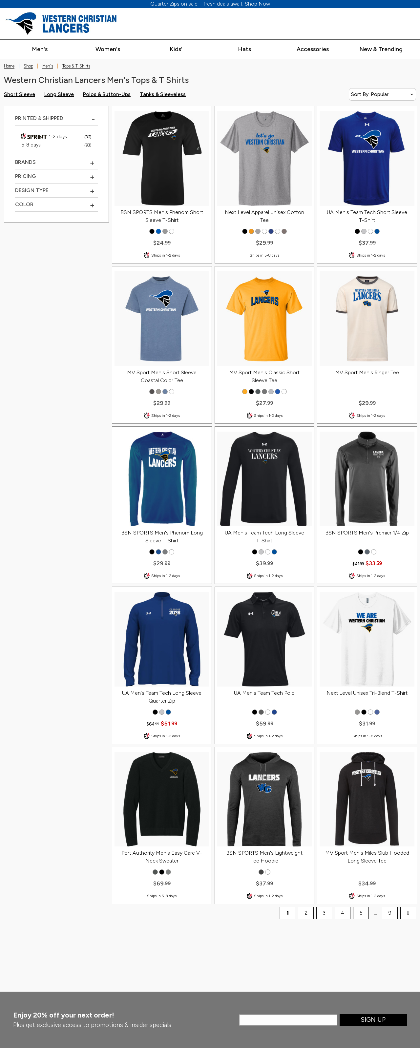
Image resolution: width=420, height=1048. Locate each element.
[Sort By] (382, 94)
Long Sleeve (59, 94)
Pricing (25, 176)
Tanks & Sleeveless (163, 94)
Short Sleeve (19, 94)
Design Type (32, 190)
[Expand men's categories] (40, 49)
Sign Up (373, 1019)
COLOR (24, 204)
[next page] (408, 913)
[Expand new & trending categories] (381, 49)
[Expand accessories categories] (312, 49)
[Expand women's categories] (108, 49)
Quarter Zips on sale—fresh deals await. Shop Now (210, 4)
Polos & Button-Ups (107, 94)
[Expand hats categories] (244, 49)
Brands (25, 162)
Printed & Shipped (39, 118)
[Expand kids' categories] (176, 49)
